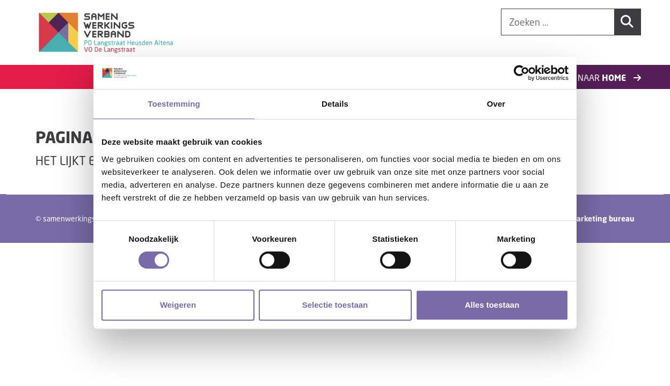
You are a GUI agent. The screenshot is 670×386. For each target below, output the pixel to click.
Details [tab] (335, 103)
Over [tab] (496, 103)
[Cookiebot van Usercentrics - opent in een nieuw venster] (522, 73)
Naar (609, 77)
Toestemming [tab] (174, 103)
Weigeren (178, 304)
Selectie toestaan (335, 304)
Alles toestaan (492, 304)
